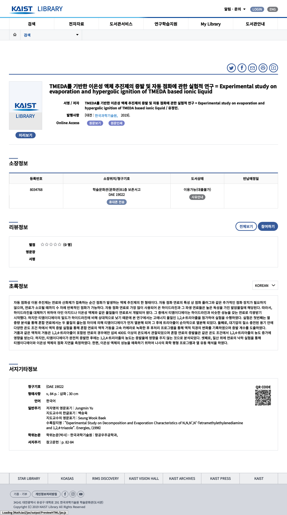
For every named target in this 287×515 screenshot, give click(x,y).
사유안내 (197, 197)
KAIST (258, 478)
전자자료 (76, 24)
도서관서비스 (121, 24)
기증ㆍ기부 (20, 494)
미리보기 (25, 135)
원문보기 (95, 123)
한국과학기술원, (106, 115)
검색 (31, 24)
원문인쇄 (116, 123)
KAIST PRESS (220, 478)
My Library (211, 24)
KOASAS (67, 478)
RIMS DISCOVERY (105, 478)
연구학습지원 (165, 24)
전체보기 (246, 226)
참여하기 (268, 226)
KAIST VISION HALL (144, 478)
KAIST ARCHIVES (182, 478)
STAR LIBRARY (29, 478)
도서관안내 (255, 24)
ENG (273, 9)
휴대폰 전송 (116, 202)
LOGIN (257, 9)
